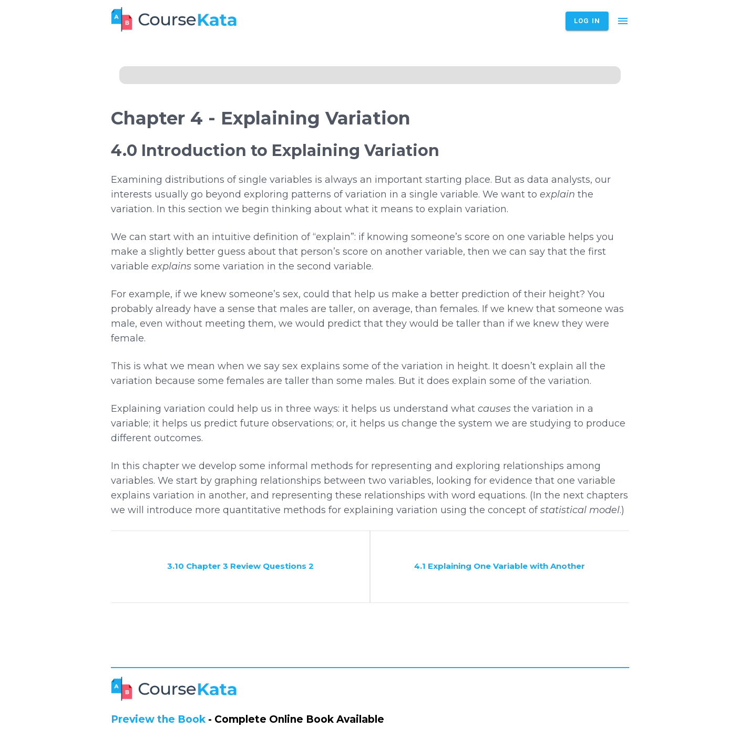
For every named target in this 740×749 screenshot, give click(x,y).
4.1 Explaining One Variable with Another (499, 566)
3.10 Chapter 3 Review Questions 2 (240, 566)
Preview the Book (158, 719)
